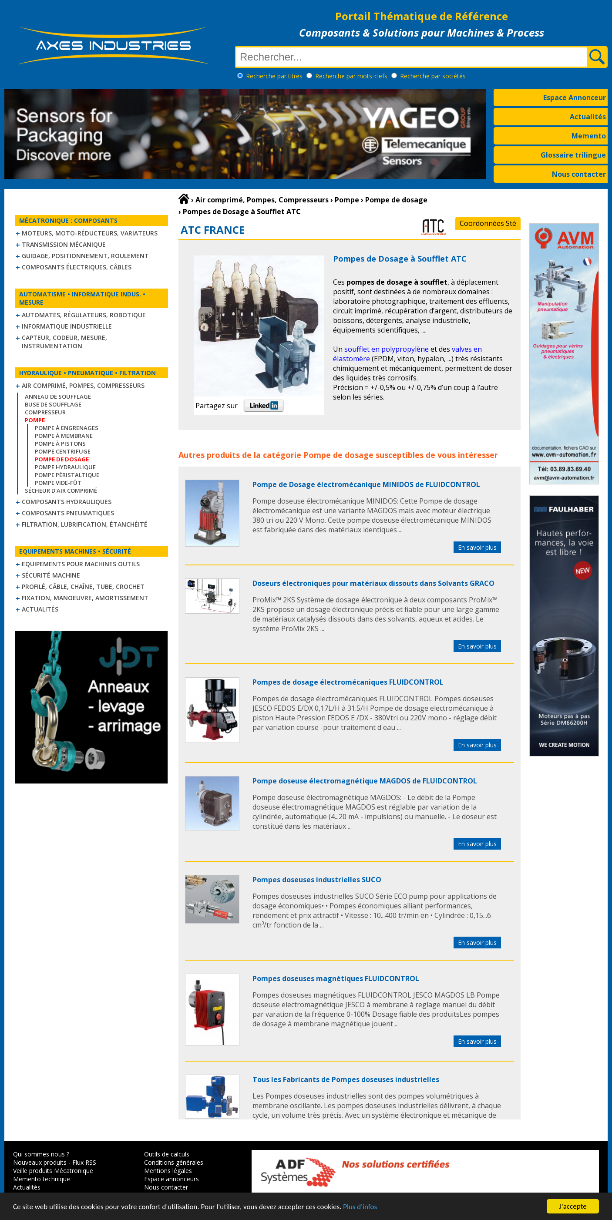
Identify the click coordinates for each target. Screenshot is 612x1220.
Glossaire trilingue (573, 155)
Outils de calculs (166, 1154)
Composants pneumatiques (68, 513)
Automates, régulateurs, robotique (84, 315)
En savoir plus (477, 547)
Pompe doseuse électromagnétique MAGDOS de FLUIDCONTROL (364, 781)
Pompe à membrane (64, 436)
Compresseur (45, 412)
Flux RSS (84, 1162)
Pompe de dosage (338, 455)
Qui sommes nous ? (41, 1154)
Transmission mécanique (64, 244)
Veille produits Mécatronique (53, 1170)
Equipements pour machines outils (81, 564)
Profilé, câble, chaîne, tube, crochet (83, 586)
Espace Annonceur (574, 97)
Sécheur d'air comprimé (61, 490)
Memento (589, 136)
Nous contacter (579, 174)
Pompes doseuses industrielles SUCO (316, 879)
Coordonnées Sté (488, 223)
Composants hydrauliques (66, 501)
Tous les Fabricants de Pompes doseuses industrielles (345, 1079)
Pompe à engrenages (66, 428)
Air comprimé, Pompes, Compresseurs (83, 385)
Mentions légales (168, 1170)
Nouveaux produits (40, 1162)
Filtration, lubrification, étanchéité (85, 524)
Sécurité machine (51, 575)
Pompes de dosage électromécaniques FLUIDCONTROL (348, 682)
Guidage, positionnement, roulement (85, 256)
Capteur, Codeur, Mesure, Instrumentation (64, 341)
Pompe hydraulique (65, 467)
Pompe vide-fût (58, 483)
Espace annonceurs (171, 1179)
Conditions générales (173, 1162)
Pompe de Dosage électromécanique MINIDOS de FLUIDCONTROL (366, 484)
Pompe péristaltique (67, 475)
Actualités (588, 116)
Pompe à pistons (60, 443)
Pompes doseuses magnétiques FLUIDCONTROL (335, 978)
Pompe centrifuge (63, 451)
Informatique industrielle (67, 326)
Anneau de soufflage (58, 396)
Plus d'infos (360, 1207)
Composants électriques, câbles (76, 267)
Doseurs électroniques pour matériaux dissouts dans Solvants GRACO (373, 583)
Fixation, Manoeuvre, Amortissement (85, 598)
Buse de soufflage (53, 404)
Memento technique (41, 1179)
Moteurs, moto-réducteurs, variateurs (90, 233)
